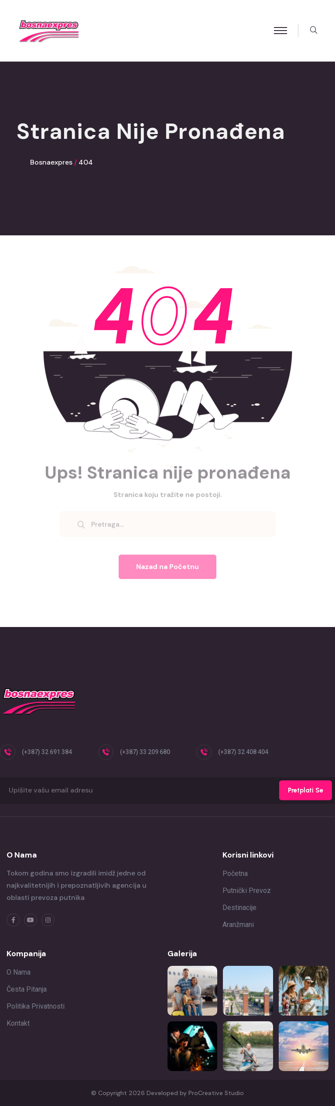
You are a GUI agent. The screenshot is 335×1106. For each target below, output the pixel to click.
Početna (235, 873)
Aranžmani (238, 924)
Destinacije (239, 907)
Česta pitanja (27, 989)
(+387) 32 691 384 (47, 751)
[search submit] (81, 528)
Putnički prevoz (246, 890)
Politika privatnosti (36, 1006)
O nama (19, 972)
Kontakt (18, 1023)
